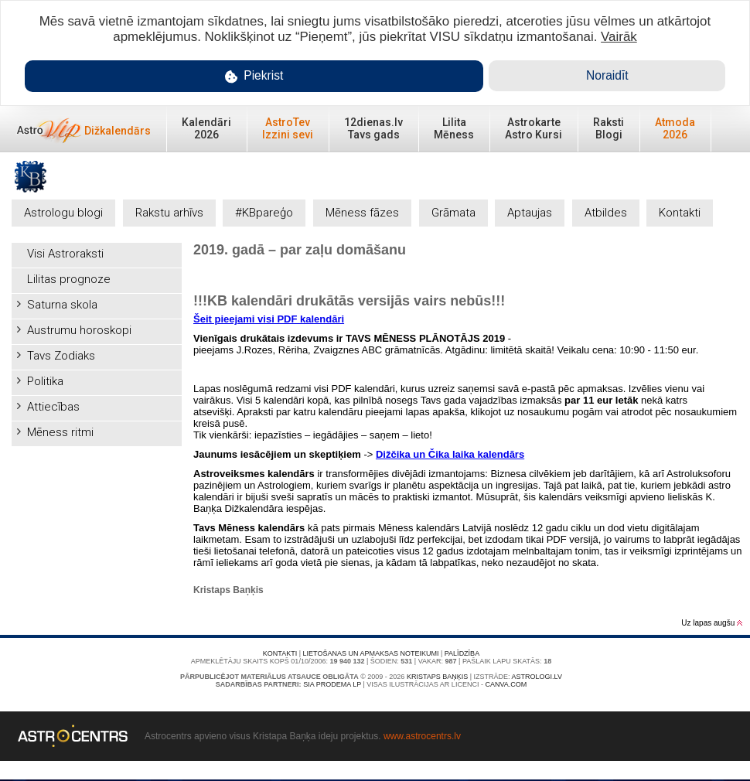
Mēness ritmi (60, 432)
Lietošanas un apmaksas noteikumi (371, 653)
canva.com (506, 684)
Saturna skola (62, 305)
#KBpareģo (264, 213)
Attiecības (53, 407)
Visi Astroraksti (65, 254)
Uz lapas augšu (711, 623)
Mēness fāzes (362, 213)
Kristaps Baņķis (437, 676)
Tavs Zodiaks (61, 356)
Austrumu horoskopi (79, 330)
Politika (45, 381)
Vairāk (619, 36)
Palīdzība (462, 653)
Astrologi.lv (537, 676)
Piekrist (254, 76)
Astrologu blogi (63, 213)
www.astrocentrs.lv (422, 736)
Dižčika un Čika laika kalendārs (450, 454)
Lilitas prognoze (69, 279)
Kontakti (680, 213)
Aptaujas (529, 213)
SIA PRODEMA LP (332, 684)
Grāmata (453, 213)
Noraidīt (607, 75)
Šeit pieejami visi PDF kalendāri (268, 319)
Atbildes (606, 213)
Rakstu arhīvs (169, 213)
